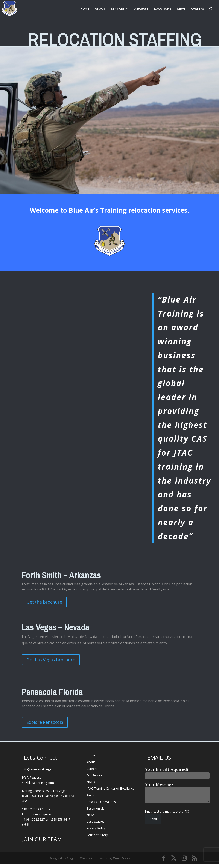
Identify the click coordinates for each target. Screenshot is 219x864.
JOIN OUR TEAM (42, 839)
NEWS (181, 9)
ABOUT (100, 9)
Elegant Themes (79, 858)
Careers (92, 769)
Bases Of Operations (101, 802)
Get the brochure (44, 602)
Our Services (95, 775)
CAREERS (197, 9)
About (91, 762)
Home (91, 755)
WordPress (121, 858)
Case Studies (95, 821)
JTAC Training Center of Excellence (110, 788)
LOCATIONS (162, 9)
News (90, 815)
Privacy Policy (96, 828)
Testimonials (95, 808)
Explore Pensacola (45, 722)
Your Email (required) (177, 772)
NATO (91, 782)
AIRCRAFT (141, 9)
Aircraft (92, 795)
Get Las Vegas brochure (51, 660)
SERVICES (118, 9)
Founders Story (97, 835)
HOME (84, 9)
